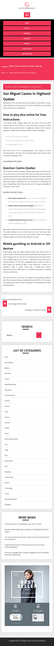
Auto (6, 357)
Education (8, 390)
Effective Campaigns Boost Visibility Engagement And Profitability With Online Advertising (27, 553)
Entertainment (10, 395)
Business (27, 38)
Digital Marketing (10, 384)
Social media (9, 477)
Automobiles (9, 362)
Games (7, 417)
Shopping (27, 33)
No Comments (36, 87)
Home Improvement (11, 439)
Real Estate (27, 49)
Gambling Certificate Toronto (13, 192)
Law (6, 444)
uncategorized (24, 87)
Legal (6, 450)
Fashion (7, 401)
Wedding (7, 504)
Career (7, 379)
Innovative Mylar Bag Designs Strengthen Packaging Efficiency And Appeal (27, 530)
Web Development (11, 499)
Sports (7, 483)
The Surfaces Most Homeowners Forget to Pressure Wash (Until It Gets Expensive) (27, 538)
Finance (27, 43)
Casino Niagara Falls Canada (12, 161)
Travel (7, 493)
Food (6, 411)
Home (27, 23)
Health (27, 28)
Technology (8, 488)
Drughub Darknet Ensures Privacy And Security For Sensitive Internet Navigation (25, 546)
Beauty (7, 368)
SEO (6, 466)
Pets (6, 455)
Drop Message (27, 54)
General (7, 422)
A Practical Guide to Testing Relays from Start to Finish (23, 524)
